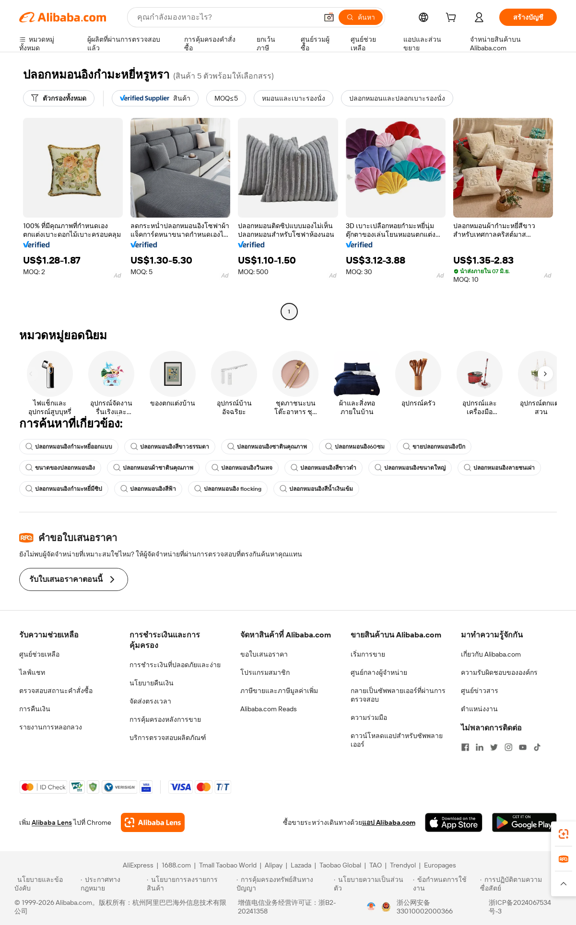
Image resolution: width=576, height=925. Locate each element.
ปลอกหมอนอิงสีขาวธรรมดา (169, 447)
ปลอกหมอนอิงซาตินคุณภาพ (267, 447)
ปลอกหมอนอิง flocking (227, 489)
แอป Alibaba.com (388, 822)
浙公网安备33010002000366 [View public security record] (425, 907)
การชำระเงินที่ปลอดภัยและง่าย (175, 665)
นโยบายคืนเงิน (151, 683)
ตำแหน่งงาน (479, 709)
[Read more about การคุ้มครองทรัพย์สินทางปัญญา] (283, 883)
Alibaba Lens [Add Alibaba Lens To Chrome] (52, 822)
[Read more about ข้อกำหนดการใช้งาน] (445, 883)
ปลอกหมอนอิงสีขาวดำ (323, 468)
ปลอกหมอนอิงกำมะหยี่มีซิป (63, 489)
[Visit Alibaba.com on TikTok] (537, 747)
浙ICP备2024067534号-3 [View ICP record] (520, 907)
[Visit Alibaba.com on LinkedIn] (479, 747)
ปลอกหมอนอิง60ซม (355, 447)
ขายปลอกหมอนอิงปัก (434, 447)
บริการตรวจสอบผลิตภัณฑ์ (167, 737)
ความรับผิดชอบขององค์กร (499, 672)
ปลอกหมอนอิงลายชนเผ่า (499, 468)
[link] (563, 833)
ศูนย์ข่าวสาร (479, 690)
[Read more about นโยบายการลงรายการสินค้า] (190, 883)
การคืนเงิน (34, 709)
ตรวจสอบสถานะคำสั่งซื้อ (56, 690)
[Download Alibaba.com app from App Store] (453, 822)
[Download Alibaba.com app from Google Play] (524, 822)
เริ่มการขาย (368, 654)
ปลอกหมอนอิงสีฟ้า (148, 489)
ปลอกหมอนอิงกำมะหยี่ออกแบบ (68, 447)
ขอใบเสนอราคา (264, 654)
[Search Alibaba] (226, 17)
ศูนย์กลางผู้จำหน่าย (379, 672)
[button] (329, 17)
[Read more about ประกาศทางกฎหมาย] (112, 883)
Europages (440, 865)
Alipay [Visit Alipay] (273, 865)
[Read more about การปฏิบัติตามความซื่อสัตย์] (521, 883)
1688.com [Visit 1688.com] (176, 865)
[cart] (453, 19)
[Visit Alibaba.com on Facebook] (465, 747)
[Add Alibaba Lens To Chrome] (153, 822)
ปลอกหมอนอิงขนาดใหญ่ (410, 468)
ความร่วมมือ (369, 717)
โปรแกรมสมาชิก (265, 672)
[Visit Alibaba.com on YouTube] (522, 747)
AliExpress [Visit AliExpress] (138, 865)
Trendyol (403, 865)
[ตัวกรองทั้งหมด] (58, 98)
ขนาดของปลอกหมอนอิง (60, 468)
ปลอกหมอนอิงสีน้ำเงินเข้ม (316, 489)
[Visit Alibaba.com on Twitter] (494, 747)
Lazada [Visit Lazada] (301, 865)
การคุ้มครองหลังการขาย (165, 719)
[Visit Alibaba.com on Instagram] (508, 747)
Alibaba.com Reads (268, 709)
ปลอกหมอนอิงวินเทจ (242, 468)
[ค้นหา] (361, 17)
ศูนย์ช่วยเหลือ (39, 654)
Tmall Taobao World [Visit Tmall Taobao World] (228, 865)
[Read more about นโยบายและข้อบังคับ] (46, 883)
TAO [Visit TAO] (375, 865)
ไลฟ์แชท (32, 672)
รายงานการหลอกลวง (50, 727)
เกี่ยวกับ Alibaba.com (491, 654)
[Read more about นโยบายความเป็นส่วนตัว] (372, 883)
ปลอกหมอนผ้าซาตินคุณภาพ (153, 468)
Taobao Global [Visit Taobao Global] (340, 865)
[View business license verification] (371, 907)
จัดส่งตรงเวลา (150, 701)
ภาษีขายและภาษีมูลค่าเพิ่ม (279, 690)
